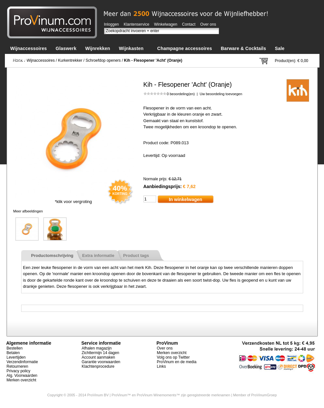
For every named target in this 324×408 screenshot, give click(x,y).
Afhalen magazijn (97, 348)
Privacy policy (18, 371)
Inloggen (111, 24)
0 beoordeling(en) (181, 94)
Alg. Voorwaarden (22, 375)
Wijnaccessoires (41, 60)
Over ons (208, 24)
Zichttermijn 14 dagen (100, 353)
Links (161, 366)
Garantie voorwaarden (101, 362)
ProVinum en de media (176, 362)
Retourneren (17, 366)
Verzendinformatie (22, 362)
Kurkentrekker (70, 60)
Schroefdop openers (103, 60)
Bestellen (14, 348)
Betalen (13, 353)
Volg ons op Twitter (173, 357)
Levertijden (16, 357)
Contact (189, 24)
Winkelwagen (165, 24)
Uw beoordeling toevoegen (221, 94)
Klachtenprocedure (98, 366)
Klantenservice (136, 24)
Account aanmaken (98, 357)
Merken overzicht (21, 380)
